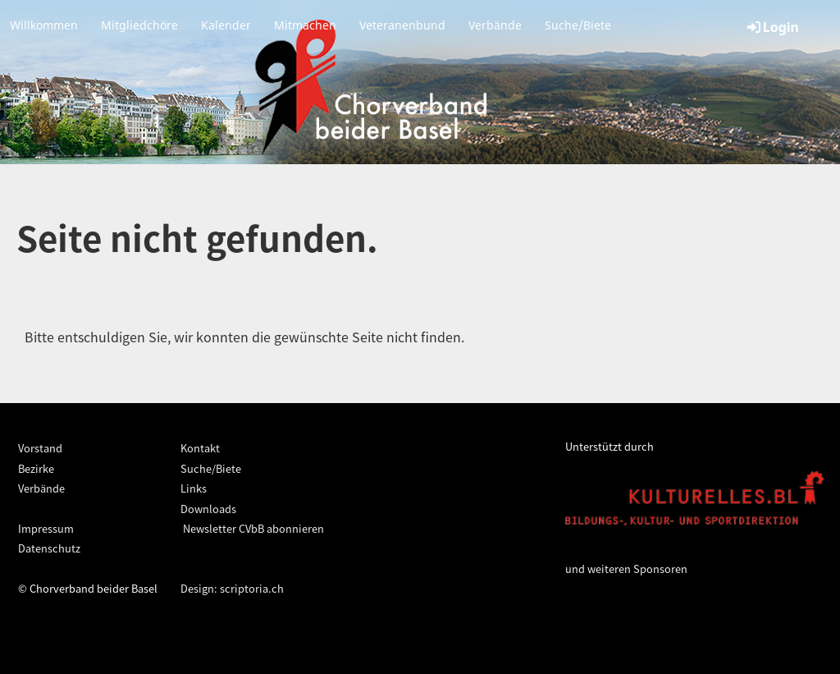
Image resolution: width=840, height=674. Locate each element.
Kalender (226, 25)
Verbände (495, 25)
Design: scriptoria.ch (232, 588)
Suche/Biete (578, 25)
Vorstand (40, 448)
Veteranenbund (402, 25)
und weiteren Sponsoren (626, 568)
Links (193, 488)
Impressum (46, 528)
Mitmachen (305, 25)
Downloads (208, 508)
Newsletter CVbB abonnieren (252, 528)
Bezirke (36, 468)
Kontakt (200, 448)
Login (772, 27)
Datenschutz (49, 548)
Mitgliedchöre (139, 25)
